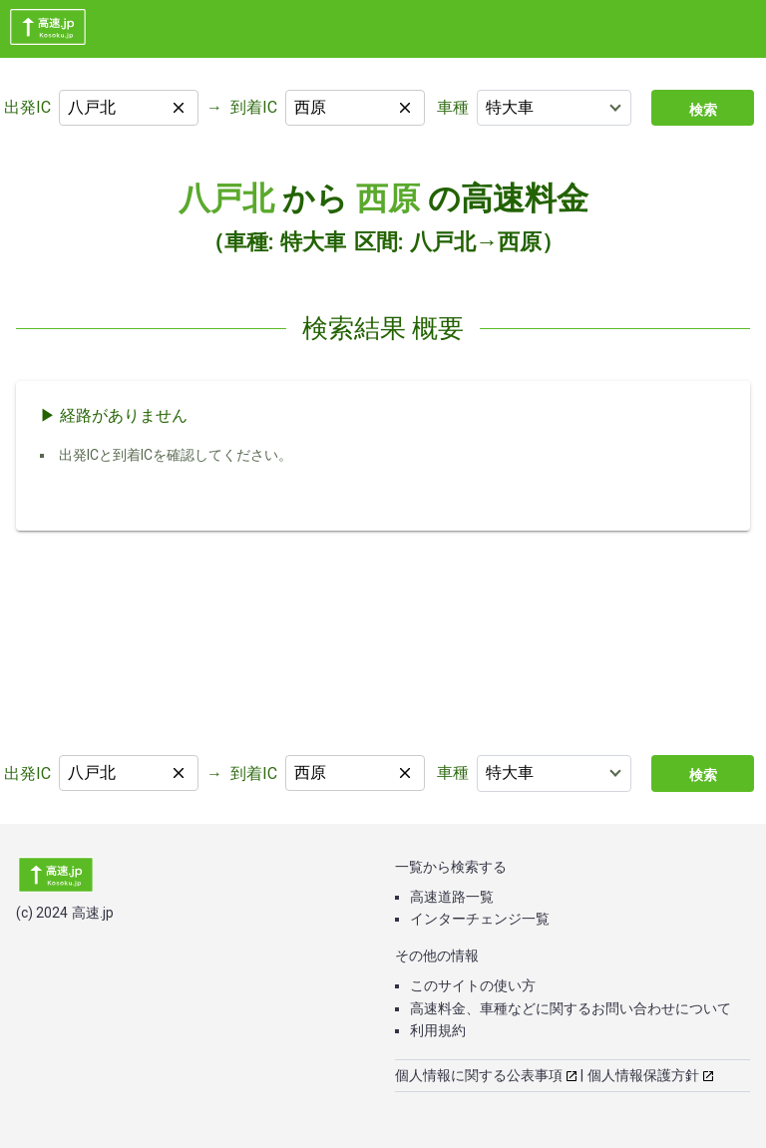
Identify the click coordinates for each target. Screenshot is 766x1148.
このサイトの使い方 (473, 985)
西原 (388, 198)
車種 (453, 107)
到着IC (253, 107)
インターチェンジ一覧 (480, 919)
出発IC (27, 107)
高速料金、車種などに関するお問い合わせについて (570, 1008)
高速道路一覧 (452, 897)
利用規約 (438, 1030)
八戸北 (226, 198)
